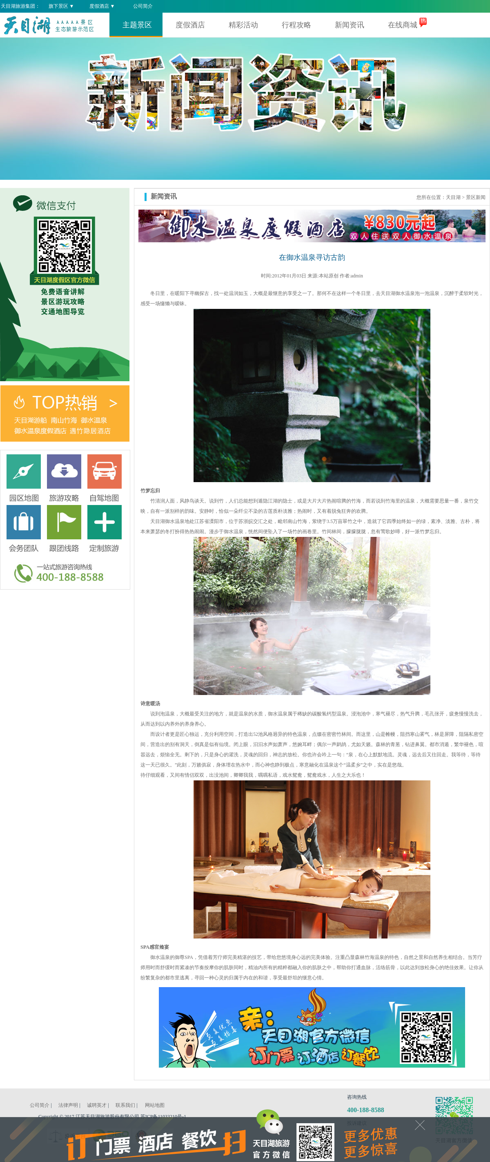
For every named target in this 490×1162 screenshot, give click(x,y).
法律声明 (68, 1105)
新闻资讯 (349, 25)
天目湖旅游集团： (20, 6)
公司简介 (143, 6)
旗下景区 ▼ (61, 6)
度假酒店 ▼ (102, 6)
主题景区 (137, 25)
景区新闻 (476, 197)
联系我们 (125, 1105)
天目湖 (453, 197)
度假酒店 (190, 25)
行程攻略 (296, 25)
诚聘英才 (97, 1105)
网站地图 (155, 1105)
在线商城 (402, 25)
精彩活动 (243, 25)
